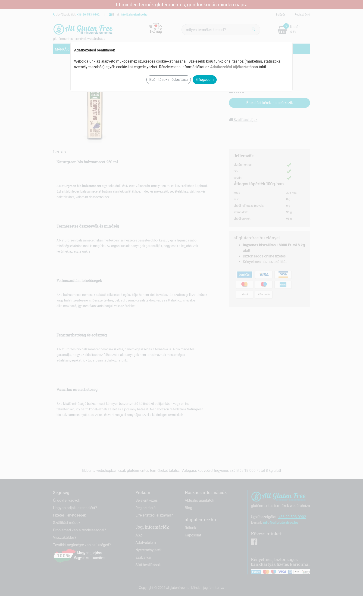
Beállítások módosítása (168, 79)
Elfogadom (205, 79)
